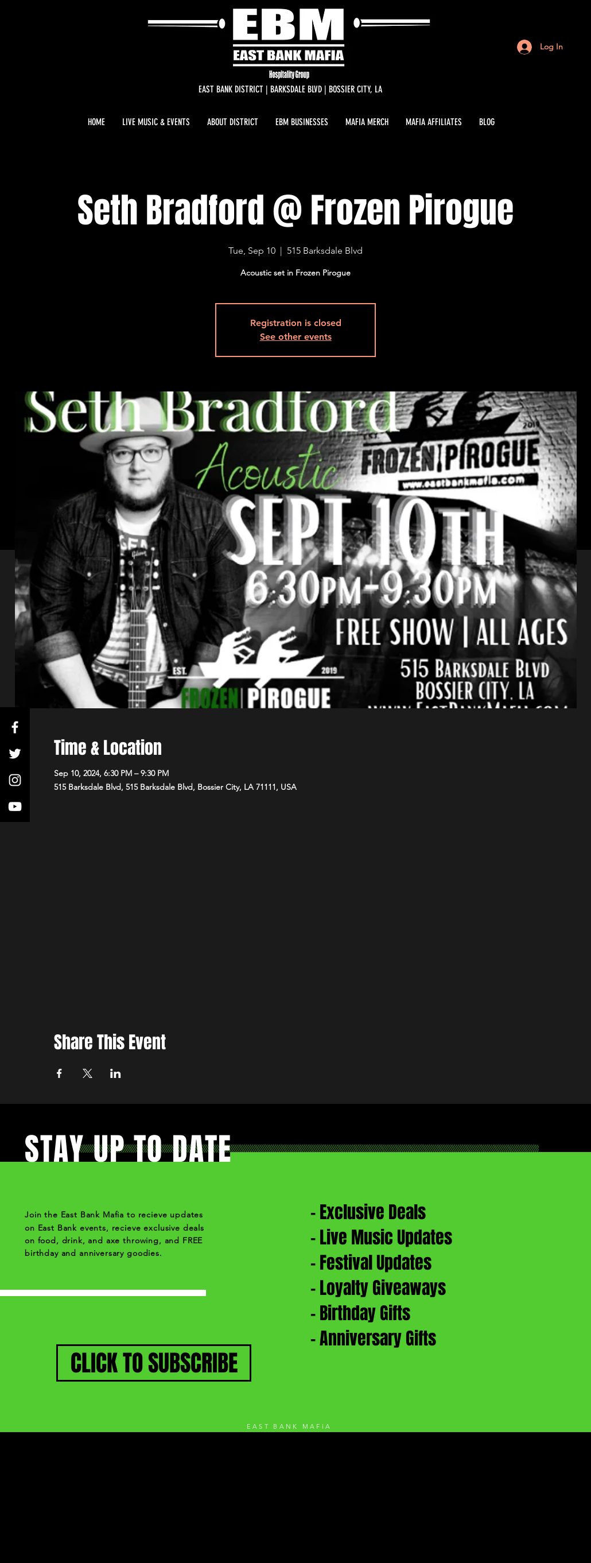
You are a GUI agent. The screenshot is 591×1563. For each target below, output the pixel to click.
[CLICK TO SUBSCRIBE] (153, 1363)
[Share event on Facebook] (59, 1073)
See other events (296, 336)
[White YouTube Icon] (15, 806)
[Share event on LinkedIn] (115, 1073)
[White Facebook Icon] (15, 727)
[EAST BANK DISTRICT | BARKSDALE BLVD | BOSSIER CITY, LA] (290, 89)
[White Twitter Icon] (15, 754)
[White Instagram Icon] (15, 780)
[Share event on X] (87, 1073)
